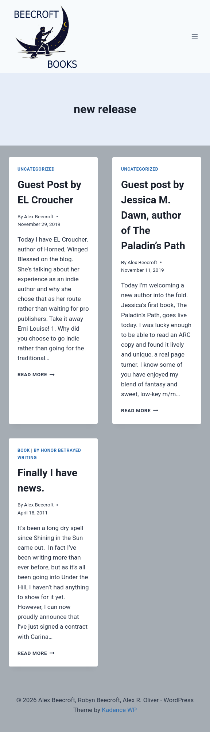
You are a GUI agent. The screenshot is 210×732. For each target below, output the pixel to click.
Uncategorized (36, 169)
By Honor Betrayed (57, 450)
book (24, 450)
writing (27, 457)
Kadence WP (119, 709)
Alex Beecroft (39, 216)
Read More (36, 374)
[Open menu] (194, 36)
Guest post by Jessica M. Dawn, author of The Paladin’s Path (153, 215)
